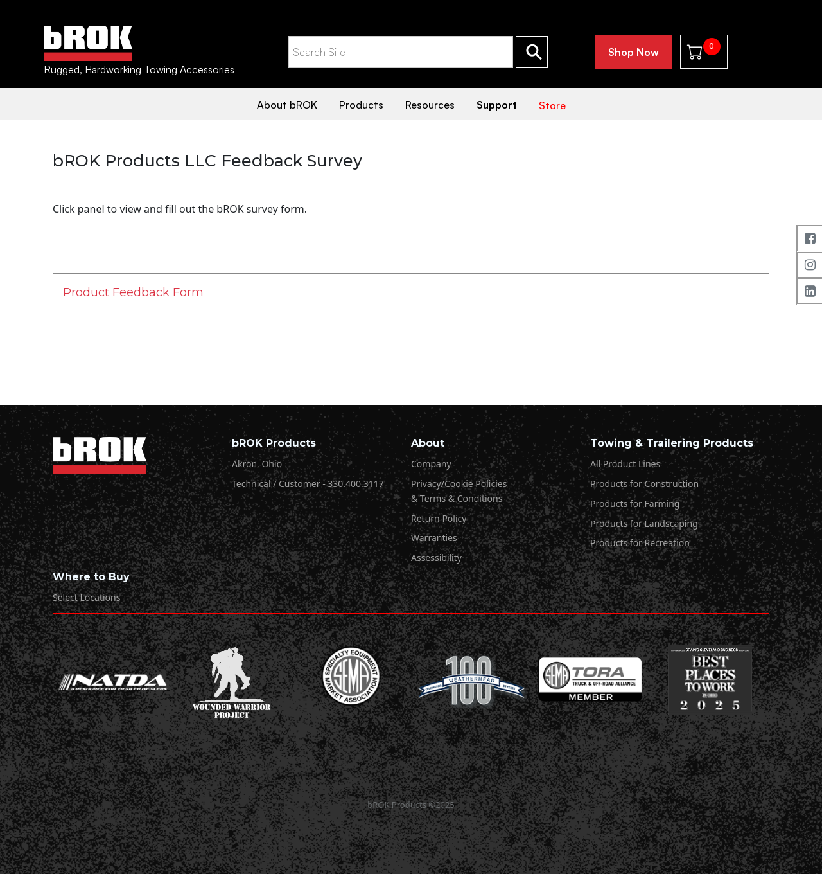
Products (361, 104)
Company (431, 464)
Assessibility (436, 557)
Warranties (434, 537)
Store (552, 105)
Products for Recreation (640, 543)
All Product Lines (625, 464)
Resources (430, 104)
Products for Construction (644, 483)
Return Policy (438, 518)
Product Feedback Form (133, 292)
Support (497, 104)
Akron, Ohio (257, 464)
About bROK (287, 104)
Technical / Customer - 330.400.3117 (308, 483)
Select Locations (86, 597)
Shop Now (633, 52)
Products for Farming (634, 503)
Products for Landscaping (644, 523)
